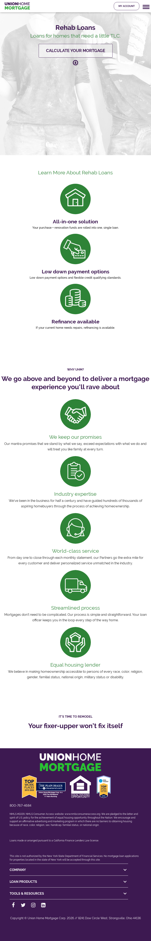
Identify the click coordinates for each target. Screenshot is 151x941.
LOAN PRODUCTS (69, 882)
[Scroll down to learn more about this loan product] (75, 62)
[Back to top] (75, 930)
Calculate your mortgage (75, 50)
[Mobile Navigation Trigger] (146, 7)
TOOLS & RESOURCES (69, 894)
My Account (126, 6)
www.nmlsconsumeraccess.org (82, 814)
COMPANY (69, 870)
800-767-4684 (20, 805)
